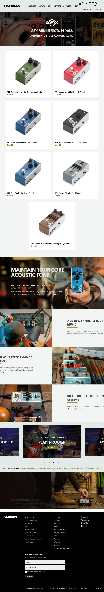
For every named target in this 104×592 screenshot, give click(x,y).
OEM (49, 6)
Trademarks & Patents (61, 548)
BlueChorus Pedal (77, 468)
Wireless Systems (31, 530)
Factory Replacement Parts (34, 539)
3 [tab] (49, 462)
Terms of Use (50, 588)
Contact (57, 539)
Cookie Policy (73, 588)
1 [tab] (44, 462)
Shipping (57, 520)
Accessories (29, 536)
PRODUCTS (32, 6)
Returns (57, 523)
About (56, 536)
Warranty (57, 542)
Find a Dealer (86, 9)
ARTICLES (67, 6)
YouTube (84, 523)
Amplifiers (28, 523)
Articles (57, 526)
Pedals (27, 526)
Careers (57, 545)
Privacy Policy (61, 588)
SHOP (76, 6)
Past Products (29, 542)
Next (101, 468)
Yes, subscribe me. (36, 572)
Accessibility (85, 588)
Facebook (84, 517)
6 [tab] (55, 462)
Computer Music (30, 533)
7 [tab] (58, 462)
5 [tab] (53, 462)
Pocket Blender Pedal (29, 468)
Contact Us (97, 9)
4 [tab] (51, 462)
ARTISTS (41, 6)
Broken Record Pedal (61, 468)
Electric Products (31, 520)
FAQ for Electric (59, 533)
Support (57, 517)
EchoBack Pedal (45, 468)
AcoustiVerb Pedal (93, 468)
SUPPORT (57, 6)
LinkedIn (84, 526)
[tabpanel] (52, 441)
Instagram (85, 520)
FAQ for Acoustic (60, 530)
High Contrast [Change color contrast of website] (96, 588)
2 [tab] (47, 462)
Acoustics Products (31, 517)
